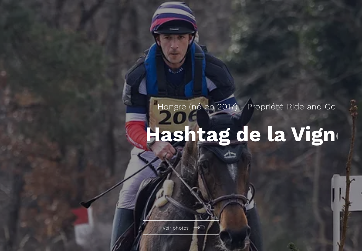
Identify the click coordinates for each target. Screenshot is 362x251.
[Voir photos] (181, 227)
